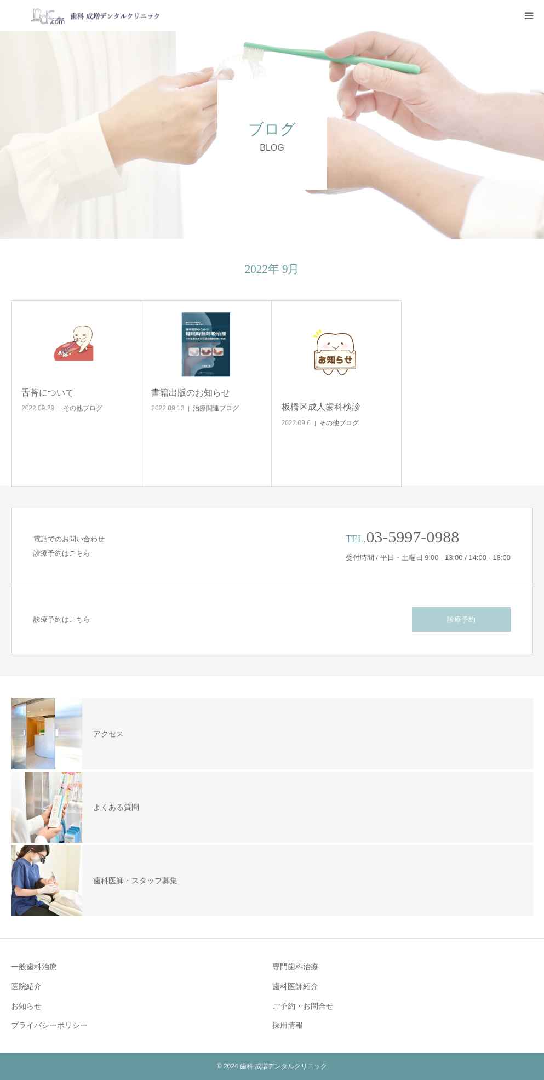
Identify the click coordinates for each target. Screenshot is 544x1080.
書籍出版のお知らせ (190, 392)
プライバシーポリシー (49, 1025)
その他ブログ (82, 408)
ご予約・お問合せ (303, 1006)
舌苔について (47, 392)
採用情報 (287, 1025)
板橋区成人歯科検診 (321, 407)
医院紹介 (26, 986)
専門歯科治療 (295, 966)
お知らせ (26, 1006)
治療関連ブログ (216, 408)
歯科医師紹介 (295, 986)
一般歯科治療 (34, 966)
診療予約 (461, 619)
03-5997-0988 (412, 537)
